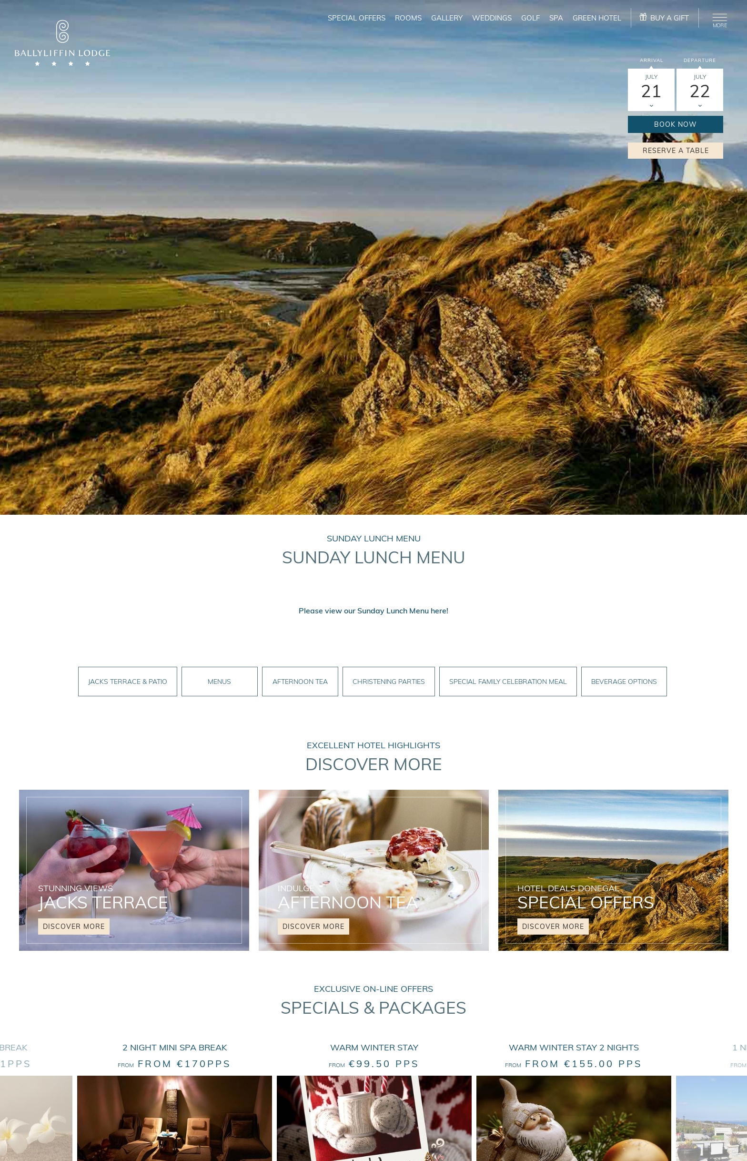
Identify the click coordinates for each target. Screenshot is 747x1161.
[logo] (62, 44)
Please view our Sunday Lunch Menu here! (373, 610)
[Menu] (718, 19)
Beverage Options (624, 681)
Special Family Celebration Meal (508, 681)
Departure (700, 60)
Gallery (447, 17)
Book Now (675, 124)
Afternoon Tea (300, 681)
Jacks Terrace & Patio (127, 681)
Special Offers (356, 17)
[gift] (665, 18)
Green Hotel (597, 17)
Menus (219, 681)
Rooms (408, 17)
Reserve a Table (676, 150)
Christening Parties (389, 681)
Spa (556, 17)
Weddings (492, 17)
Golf (530, 17)
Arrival (651, 60)
